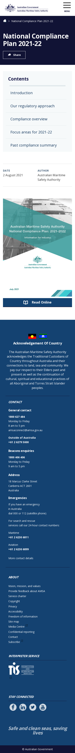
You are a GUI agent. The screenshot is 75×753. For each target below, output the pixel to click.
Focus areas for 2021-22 (31, 132)
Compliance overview (28, 118)
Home (6, 21)
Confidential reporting (21, 632)
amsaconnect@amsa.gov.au (25, 430)
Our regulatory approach (32, 105)
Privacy (12, 606)
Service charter (17, 596)
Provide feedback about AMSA (26, 591)
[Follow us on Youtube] (42, 707)
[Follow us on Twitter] (32, 707)
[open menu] (67, 5)
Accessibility (15, 611)
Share (17, 55)
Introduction (21, 92)
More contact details (20, 558)
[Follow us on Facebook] (13, 707)
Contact (13, 637)
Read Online (42, 302)
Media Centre (16, 626)
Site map (13, 621)
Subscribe (14, 642)
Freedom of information (23, 616)
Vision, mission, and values (24, 586)
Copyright (14, 601)
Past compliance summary (33, 145)
